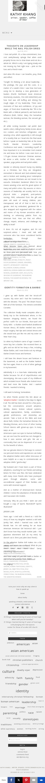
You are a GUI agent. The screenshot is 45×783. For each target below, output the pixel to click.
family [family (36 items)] (29, 678)
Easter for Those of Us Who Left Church (22, 627)
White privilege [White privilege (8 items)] (38, 724)
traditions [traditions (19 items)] (6, 724)
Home (23, 593)
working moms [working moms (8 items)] (31, 729)
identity (13, 244)
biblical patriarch (11, 257)
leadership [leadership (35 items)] (29, 702)
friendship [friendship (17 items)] (11, 683)
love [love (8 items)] (11, 707)
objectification (18, 569)
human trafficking (17, 566)
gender (6, 244)
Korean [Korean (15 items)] (39, 696)
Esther (14, 260)
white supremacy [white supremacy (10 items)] (8, 729)
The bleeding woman (23, 574)
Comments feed (22, 755)
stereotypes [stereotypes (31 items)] (31, 719)
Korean (16, 268)
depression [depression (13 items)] (38, 670)
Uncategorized (23, 247)
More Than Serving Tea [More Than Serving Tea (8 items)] (35, 707)
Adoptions (8, 556)
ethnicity (20, 242)
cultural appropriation (13, 564)
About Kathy (22, 597)
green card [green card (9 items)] (35, 683)
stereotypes (26, 548)
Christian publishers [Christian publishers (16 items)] (23, 660)
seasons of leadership (12, 275)
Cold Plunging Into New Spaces (23, 625)
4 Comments (8, 239)
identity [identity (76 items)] (22, 691)
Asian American (22, 250)
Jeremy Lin (7, 569)
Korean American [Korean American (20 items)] (10, 701)
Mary (21, 273)
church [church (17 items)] (39, 660)
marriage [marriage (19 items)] (20, 707)
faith (27, 242)
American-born (10, 559)
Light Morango (25, 772)
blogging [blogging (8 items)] (36, 656)
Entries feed (22, 752)
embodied (7, 260)
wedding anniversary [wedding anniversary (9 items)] (22, 724)
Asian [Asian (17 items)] (35, 643)
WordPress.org (22, 757)
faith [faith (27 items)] (20, 678)
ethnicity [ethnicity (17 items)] (9, 677)
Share (39, 281)
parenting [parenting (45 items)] (10, 713)
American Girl (26, 556)
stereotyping (9, 574)
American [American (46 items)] (23, 644)
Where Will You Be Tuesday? (22, 619)
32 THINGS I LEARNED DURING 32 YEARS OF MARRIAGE (22, 617)
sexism (6, 247)
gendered (27, 262)
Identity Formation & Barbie (22, 287)
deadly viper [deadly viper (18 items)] (23, 670)
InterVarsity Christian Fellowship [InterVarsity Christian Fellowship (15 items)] (18, 696)
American (11, 250)
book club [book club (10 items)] (6, 660)
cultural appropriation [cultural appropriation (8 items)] (30, 664)
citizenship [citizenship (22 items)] (12, 664)
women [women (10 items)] (20, 729)
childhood (13, 561)
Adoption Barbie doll (16, 553)
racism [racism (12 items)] (39, 712)
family (27, 546)
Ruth (30, 273)
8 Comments (8, 543)
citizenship (23, 561)
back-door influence (22, 255)
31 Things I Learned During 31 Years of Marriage (22, 622)
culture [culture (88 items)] (8, 671)
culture (12, 242)
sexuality (12, 247)
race (28, 244)
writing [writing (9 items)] (41, 729)
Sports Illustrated (22, 572)
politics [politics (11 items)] (23, 712)
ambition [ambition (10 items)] (10, 643)
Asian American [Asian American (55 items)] (22, 651)
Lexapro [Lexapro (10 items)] (4, 707)
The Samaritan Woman (19, 278)
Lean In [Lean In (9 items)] (41, 701)
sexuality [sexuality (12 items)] (17, 718)
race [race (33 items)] (31, 712)
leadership (21, 244)
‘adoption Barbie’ (10, 400)
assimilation (21, 559)
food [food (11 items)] (38, 677)
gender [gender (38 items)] (23, 684)
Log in (22, 749)
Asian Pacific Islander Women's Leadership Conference (18, 252)
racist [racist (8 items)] (8, 718)
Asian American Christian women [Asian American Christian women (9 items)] (18, 656)
